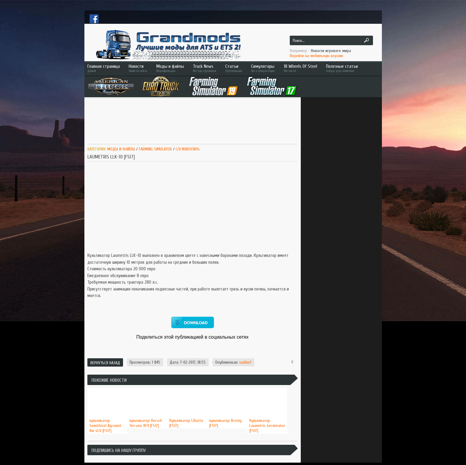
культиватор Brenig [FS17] (225, 423)
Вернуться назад (105, 362)
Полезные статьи (350, 68)
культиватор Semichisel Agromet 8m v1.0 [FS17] (105, 425)
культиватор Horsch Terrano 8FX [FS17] (145, 423)
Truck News (204, 68)
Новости (138, 68)
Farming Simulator (155, 149)
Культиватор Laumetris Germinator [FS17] (267, 425)
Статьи (233, 68)
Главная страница (103, 68)
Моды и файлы (170, 68)
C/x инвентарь (188, 149)
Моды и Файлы (121, 149)
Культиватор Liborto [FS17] (186, 423)
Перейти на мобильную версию (316, 55)
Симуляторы (263, 68)
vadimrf (245, 362)
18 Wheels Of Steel (300, 68)
